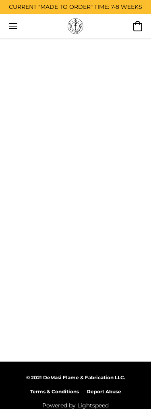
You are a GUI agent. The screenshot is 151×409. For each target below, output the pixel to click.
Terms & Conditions (54, 392)
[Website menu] (13, 26)
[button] (76, 26)
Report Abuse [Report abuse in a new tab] (104, 392)
